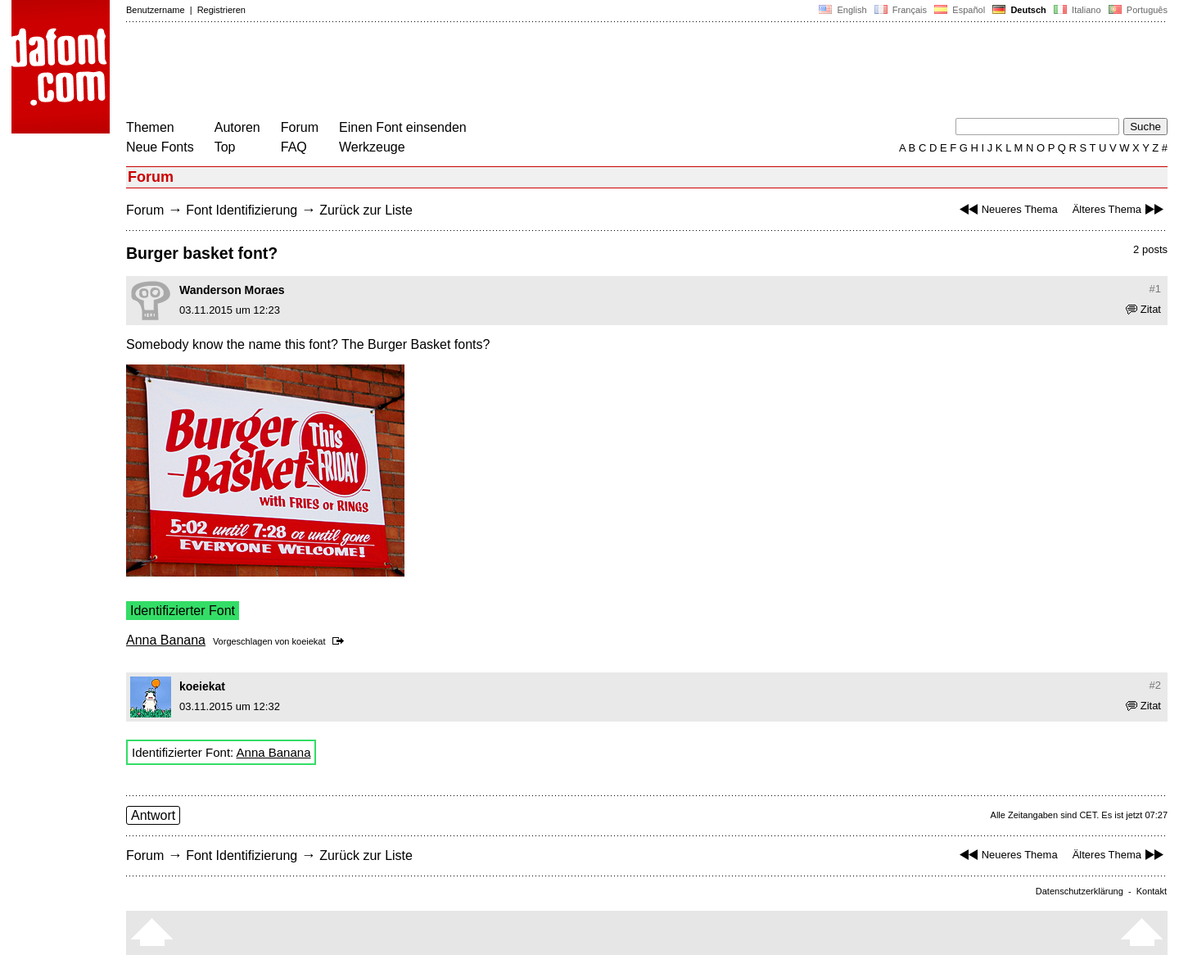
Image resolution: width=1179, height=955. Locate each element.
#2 (1155, 685)
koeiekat (309, 641)
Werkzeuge (372, 147)
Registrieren (221, 10)
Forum (299, 127)
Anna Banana (166, 640)
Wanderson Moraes (232, 289)
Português (1137, 10)
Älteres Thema (1120, 209)
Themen (150, 127)
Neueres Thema (1006, 209)
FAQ (294, 147)
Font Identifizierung (241, 210)
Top (225, 147)
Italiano (1077, 10)
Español (959, 10)
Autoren (237, 127)
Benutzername (155, 10)
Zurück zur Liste (366, 210)
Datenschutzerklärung (1079, 891)
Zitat (1143, 309)
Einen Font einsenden (403, 127)
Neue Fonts (160, 147)
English (842, 10)
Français (900, 10)
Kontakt (1151, 891)
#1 (1155, 289)
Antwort (153, 815)
